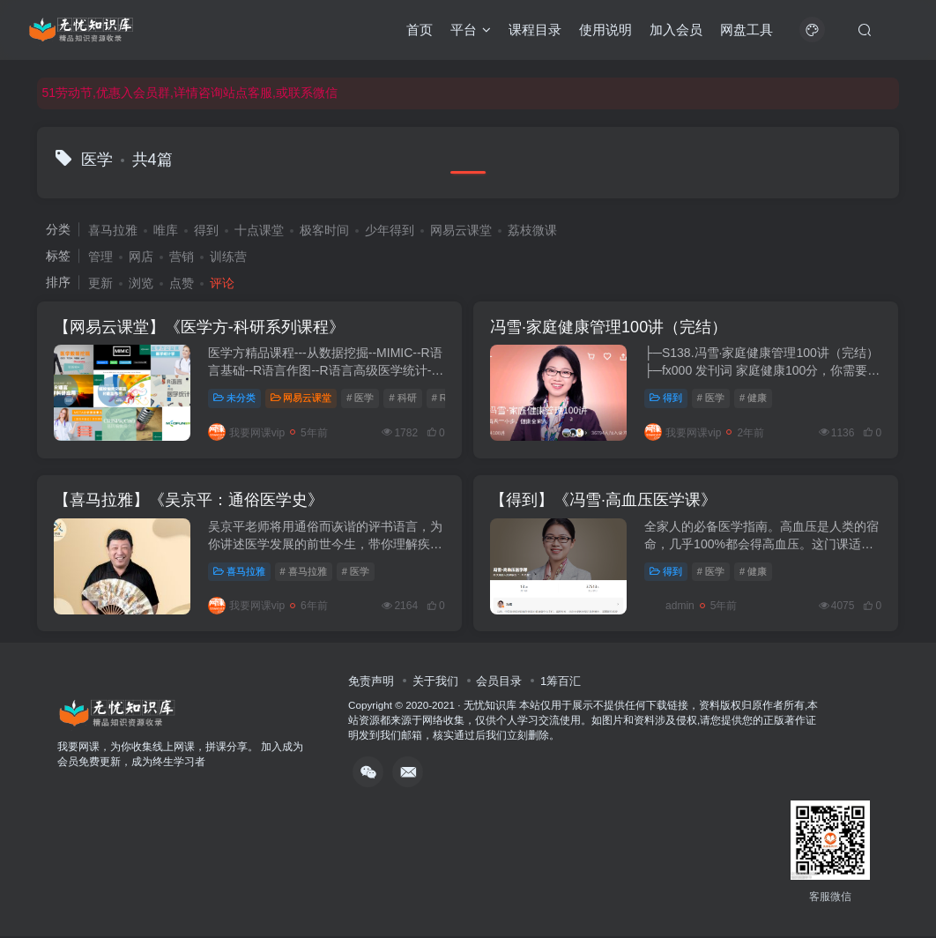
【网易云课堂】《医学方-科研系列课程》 (200, 327)
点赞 (181, 283)
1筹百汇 (560, 682)
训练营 (228, 256)
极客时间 (324, 230)
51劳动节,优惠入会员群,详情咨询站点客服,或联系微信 (190, 93)
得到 (206, 230)
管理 (100, 256)
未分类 (235, 398)
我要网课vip (247, 433)
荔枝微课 (532, 230)
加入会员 (676, 29)
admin (671, 607)
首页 (419, 29)
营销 (181, 256)
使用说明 (605, 29)
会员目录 (499, 682)
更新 (100, 283)
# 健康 (755, 398)
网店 (141, 256)
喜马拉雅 (112, 230)
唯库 (165, 230)
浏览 (141, 283)
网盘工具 (746, 29)
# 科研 (403, 398)
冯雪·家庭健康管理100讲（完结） (610, 327)
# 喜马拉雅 (303, 572)
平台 (470, 29)
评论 (222, 283)
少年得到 (389, 230)
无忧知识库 (490, 706)
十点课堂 (259, 230)
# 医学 (361, 398)
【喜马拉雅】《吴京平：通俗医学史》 (189, 501)
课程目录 (535, 29)
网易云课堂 (461, 230)
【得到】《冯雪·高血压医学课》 (605, 501)
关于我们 (435, 682)
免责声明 (371, 682)
